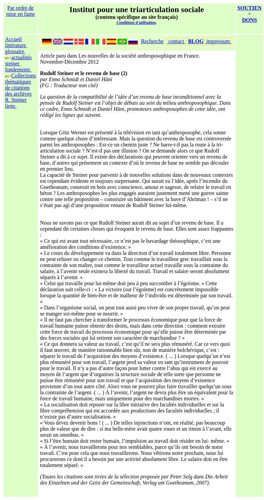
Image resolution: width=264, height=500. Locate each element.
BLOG (195, 41)
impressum (218, 41)
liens (10, 106)
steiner (13, 63)
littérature (16, 45)
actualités (21, 57)
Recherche (152, 41)
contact (176, 41)
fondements (18, 69)
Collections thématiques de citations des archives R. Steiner (20, 88)
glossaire (15, 51)
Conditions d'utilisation (136, 22)
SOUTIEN (249, 8)
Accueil (13, 39)
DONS (249, 20)
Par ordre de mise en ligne (20, 11)
